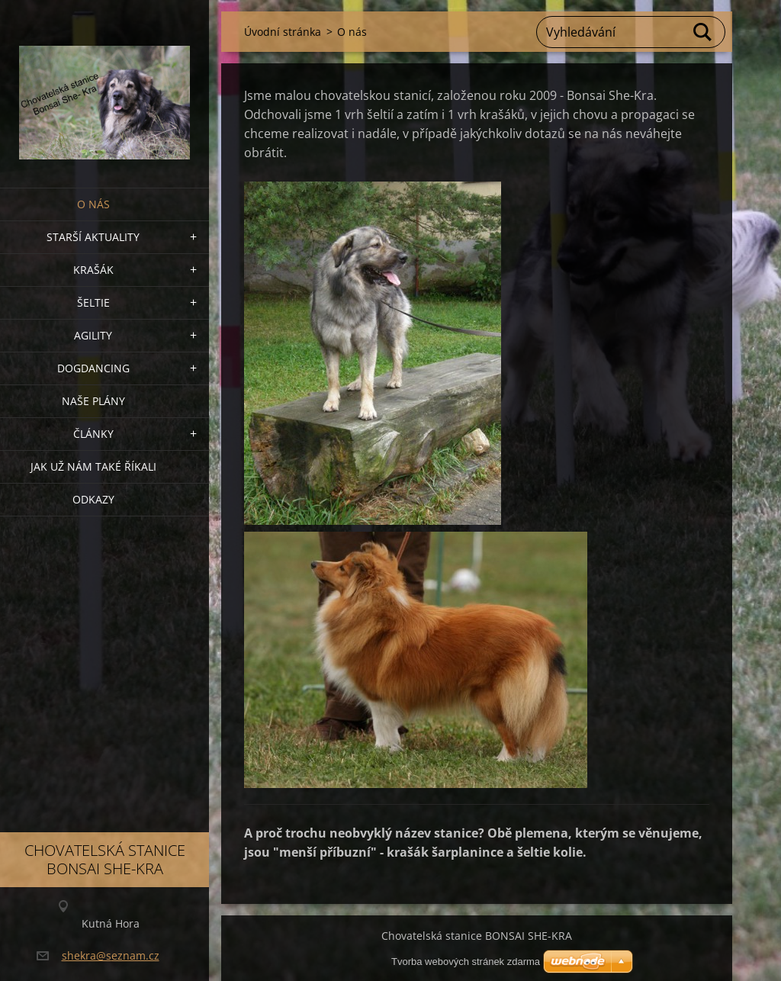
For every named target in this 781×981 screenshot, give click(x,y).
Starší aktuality (93, 237)
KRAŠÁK (93, 269)
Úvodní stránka (282, 31)
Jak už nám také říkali (93, 466)
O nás (93, 204)
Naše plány (93, 401)
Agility (93, 335)
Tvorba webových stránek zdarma (465, 961)
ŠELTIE (93, 302)
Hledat (703, 32)
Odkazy (93, 499)
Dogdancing (93, 368)
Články (93, 433)
